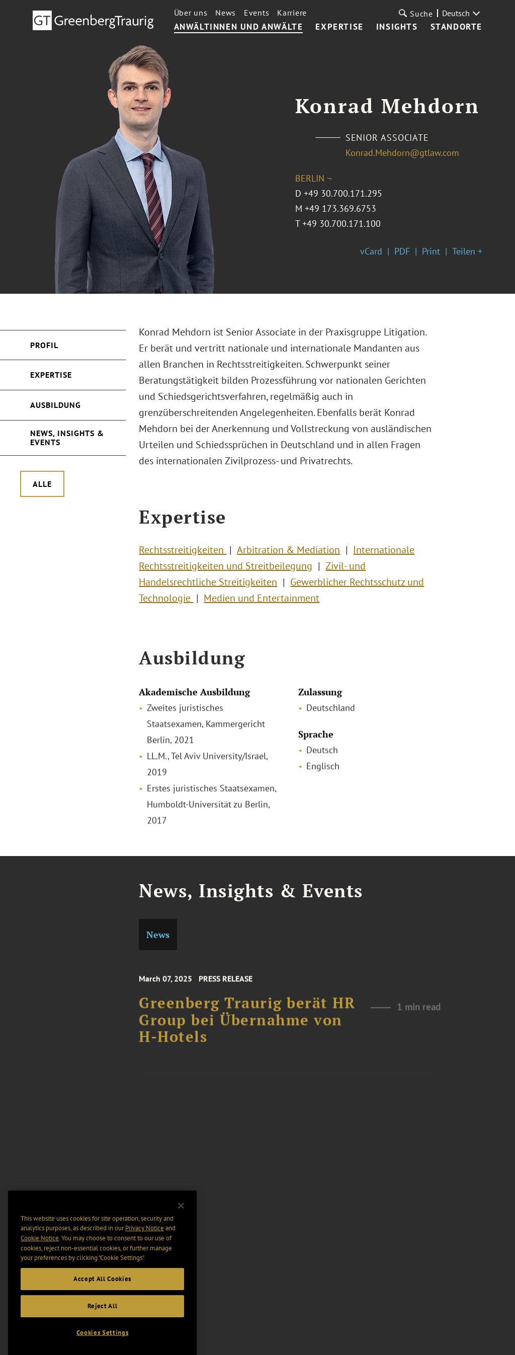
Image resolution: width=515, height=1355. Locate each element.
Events (256, 12)
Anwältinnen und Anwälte (238, 27)
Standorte (456, 27)
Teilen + (467, 251)
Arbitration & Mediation (288, 555)
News (225, 12)
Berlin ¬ (313, 178)
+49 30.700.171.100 (341, 223)
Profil (44, 345)
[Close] (181, 1222)
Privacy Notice (144, 1244)
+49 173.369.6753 (340, 208)
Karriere (292, 12)
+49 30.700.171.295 (343, 193)
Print (431, 251)
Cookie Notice (40, 1254)
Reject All (103, 1322)
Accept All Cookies (102, 1295)
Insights (397, 27)
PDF (402, 251)
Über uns (191, 12)
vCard (371, 251)
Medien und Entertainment (261, 604)
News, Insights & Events (67, 437)
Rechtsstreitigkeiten (182, 555)
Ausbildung (55, 405)
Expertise (339, 27)
